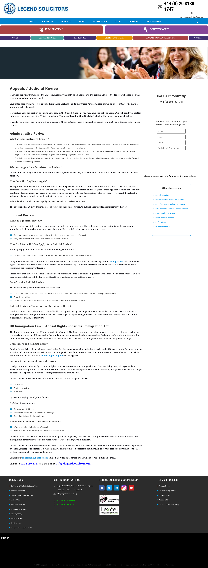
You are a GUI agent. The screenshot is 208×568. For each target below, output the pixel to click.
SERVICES (66, 21)
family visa (80, 37)
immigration (116, 261)
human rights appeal (52, 355)
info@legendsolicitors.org (191, 17)
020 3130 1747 (30, 463)
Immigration (54, 29)
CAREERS (134, 21)
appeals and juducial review (160, 37)
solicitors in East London (35, 457)
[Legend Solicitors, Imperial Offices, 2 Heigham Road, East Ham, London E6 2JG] (104, 551)
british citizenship (114, 37)
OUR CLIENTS (154, 21)
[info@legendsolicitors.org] (191, 13)
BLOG (118, 21)
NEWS (82, 21)
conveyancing (159, 29)
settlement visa (47, 37)
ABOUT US (47, 21)
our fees (198, 37)
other (15, 37)
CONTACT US (100, 21)
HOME (31, 21)
